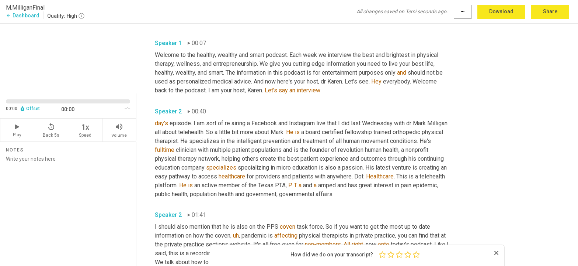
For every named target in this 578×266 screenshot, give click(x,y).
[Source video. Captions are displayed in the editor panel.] (68, 58)
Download (501, 11)
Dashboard (22, 15)
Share (550, 11)
